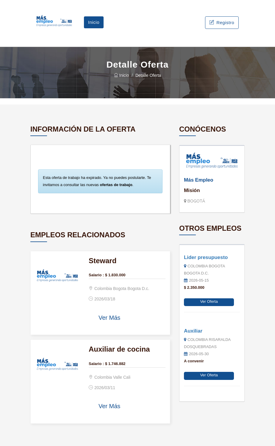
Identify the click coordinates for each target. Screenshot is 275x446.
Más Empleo (198, 180)
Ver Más (109, 317)
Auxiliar (193, 331)
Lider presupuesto (206, 257)
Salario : (96, 275)
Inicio (93, 22)
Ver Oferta (209, 301)
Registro (222, 22)
